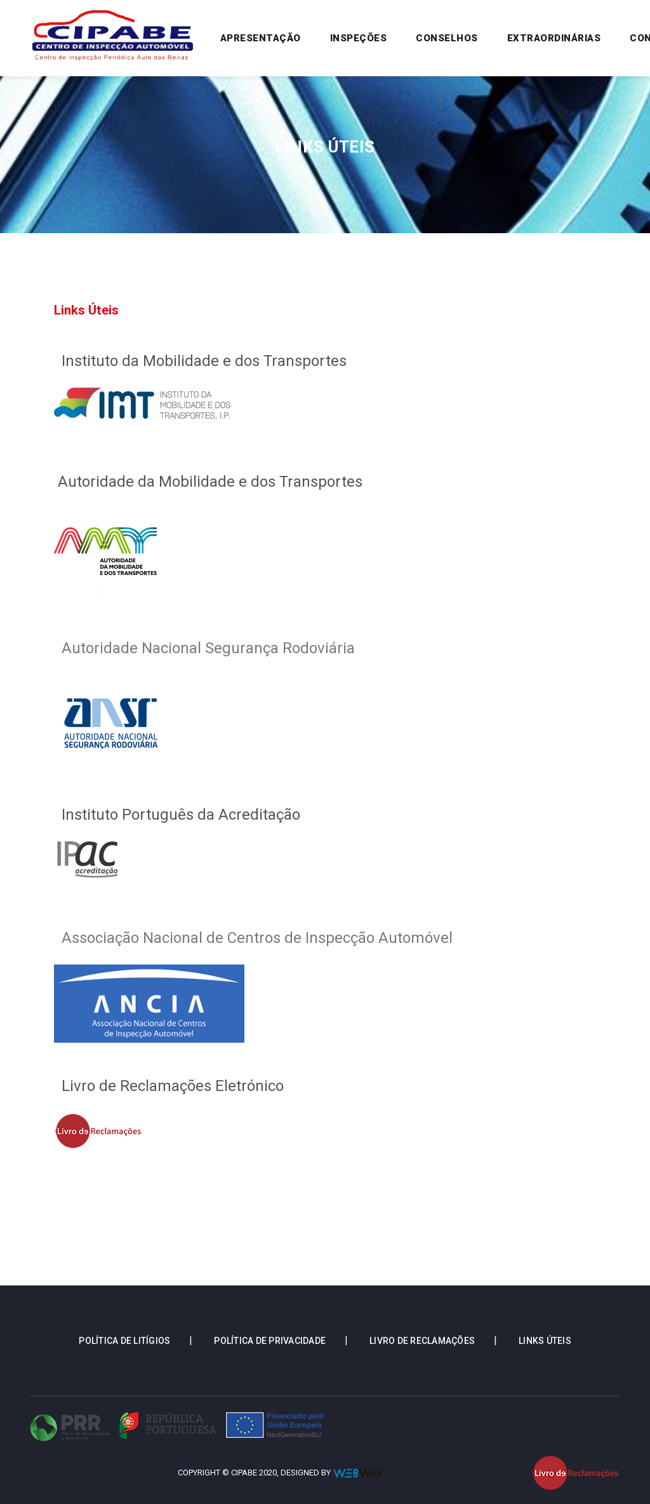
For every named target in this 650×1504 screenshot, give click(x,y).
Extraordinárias (554, 38)
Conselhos (447, 38)
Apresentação (263, 37)
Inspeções (358, 38)
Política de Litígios (124, 1341)
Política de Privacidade (270, 1341)
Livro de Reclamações (422, 1341)
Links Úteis (545, 1341)
